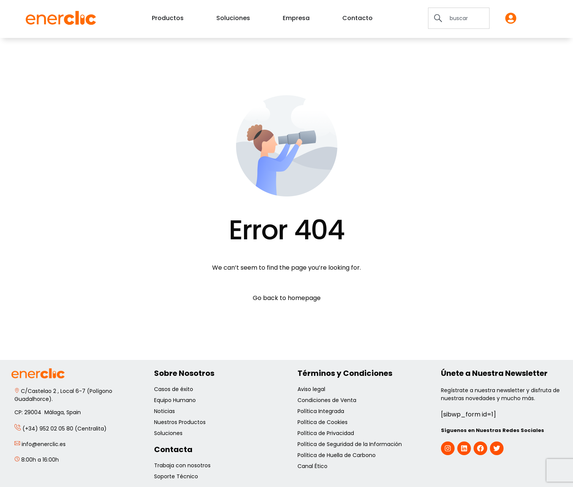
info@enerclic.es (40, 444)
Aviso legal (312, 389)
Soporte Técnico (176, 476)
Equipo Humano (175, 400)
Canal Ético (312, 466)
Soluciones (168, 433)
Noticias (164, 411)
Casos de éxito (174, 389)
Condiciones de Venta (328, 400)
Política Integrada (321, 411)
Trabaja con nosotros (182, 465)
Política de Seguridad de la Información (350, 444)
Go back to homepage (287, 298)
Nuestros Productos (180, 422)
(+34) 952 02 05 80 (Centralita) (60, 428)
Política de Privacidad (327, 433)
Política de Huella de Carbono (337, 455)
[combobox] (459, 18)
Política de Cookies (323, 422)
